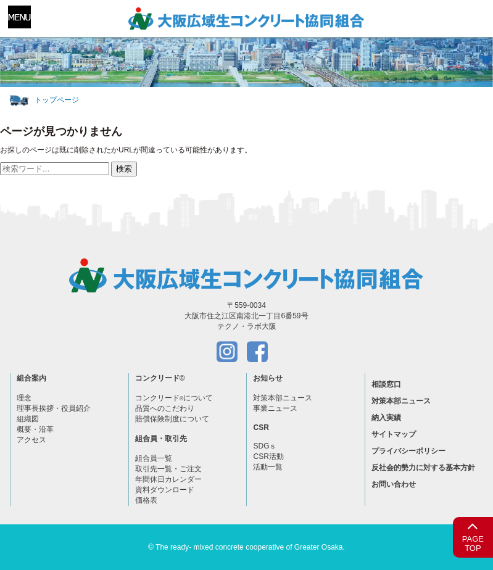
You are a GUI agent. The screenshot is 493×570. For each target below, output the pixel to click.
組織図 (28, 419)
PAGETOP (473, 535)
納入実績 (386, 417)
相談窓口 (386, 384)
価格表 (146, 500)
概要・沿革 (35, 429)
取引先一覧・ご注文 (168, 469)
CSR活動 (268, 456)
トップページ (57, 100)
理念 (24, 398)
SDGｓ (264, 446)
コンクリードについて (174, 398)
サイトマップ (393, 434)
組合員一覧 (153, 458)
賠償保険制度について (172, 419)
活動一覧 (268, 467)
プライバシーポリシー (408, 451)
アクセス (31, 440)
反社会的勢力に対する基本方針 (423, 467)
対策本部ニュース (282, 398)
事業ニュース (275, 408)
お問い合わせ (393, 484)
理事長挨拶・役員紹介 (54, 408)
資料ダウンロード (164, 489)
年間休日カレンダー (168, 479)
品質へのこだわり (164, 408)
